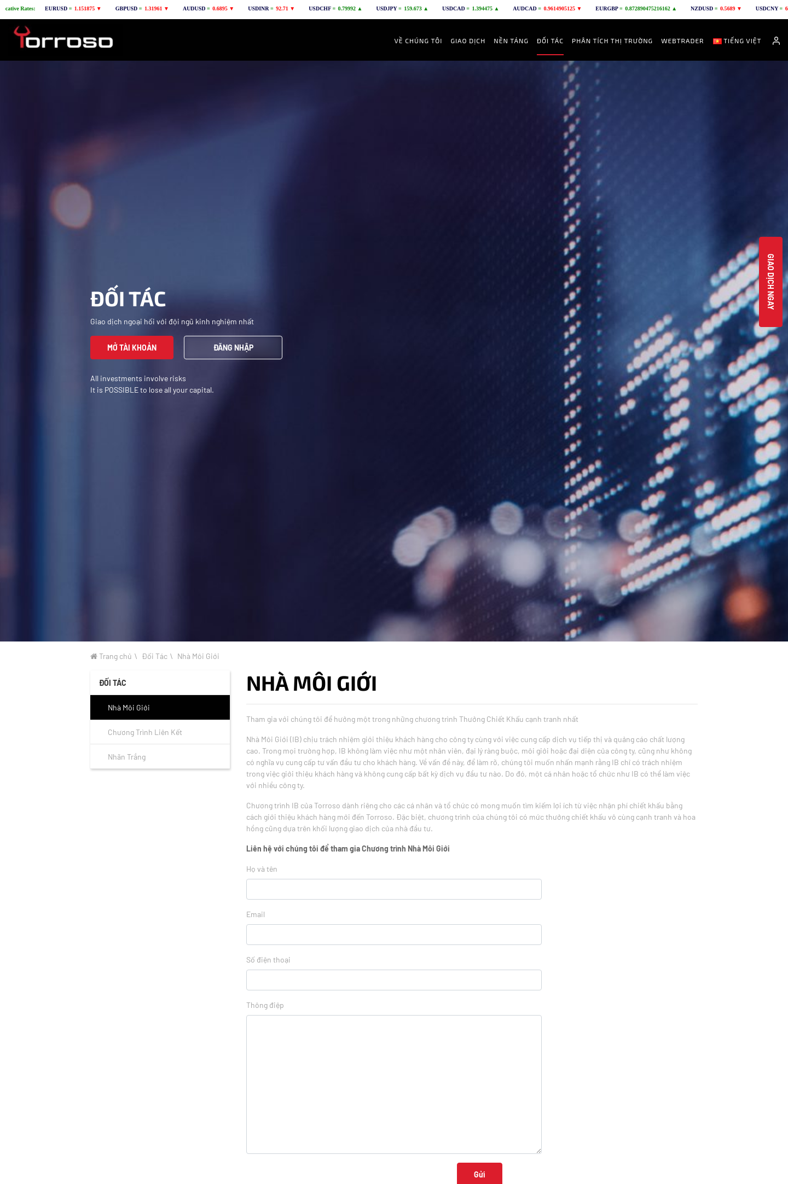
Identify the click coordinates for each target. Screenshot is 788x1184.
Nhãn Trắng (127, 756)
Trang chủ (111, 656)
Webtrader (682, 40)
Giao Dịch (467, 40)
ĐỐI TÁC (550, 40)
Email (255, 914)
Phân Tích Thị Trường (612, 40)
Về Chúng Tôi (419, 40)
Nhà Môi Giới (198, 656)
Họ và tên (261, 868)
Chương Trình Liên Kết (145, 732)
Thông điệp (265, 1005)
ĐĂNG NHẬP (233, 347)
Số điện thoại (268, 959)
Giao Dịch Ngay (770, 282)
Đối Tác (154, 656)
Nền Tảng (511, 40)
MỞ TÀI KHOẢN (132, 347)
